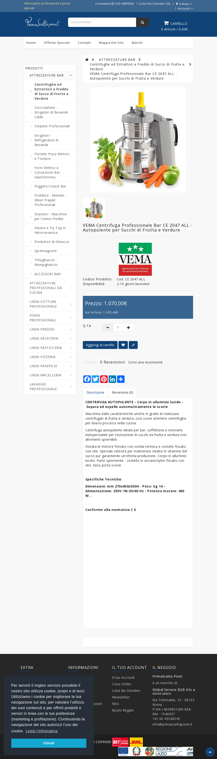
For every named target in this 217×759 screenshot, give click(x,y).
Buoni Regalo (123, 710)
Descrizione (95, 392)
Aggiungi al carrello (100, 345)
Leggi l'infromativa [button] (42, 731)
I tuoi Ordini (121, 684)
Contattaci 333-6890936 (114, 3)
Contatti (84, 42)
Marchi (137, 42)
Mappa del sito (111, 42)
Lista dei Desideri (126, 690)
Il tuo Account (123, 677)
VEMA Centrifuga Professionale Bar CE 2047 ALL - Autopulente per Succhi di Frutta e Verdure (133, 76)
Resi (115, 703)
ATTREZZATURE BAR (117, 59)
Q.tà (87, 325)
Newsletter (121, 697)
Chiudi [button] (48, 743)
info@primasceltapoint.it (172, 724)
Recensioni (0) (122, 392)
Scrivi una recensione (145, 362)
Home (31, 42)
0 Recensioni (112, 362)
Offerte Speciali (57, 42)
